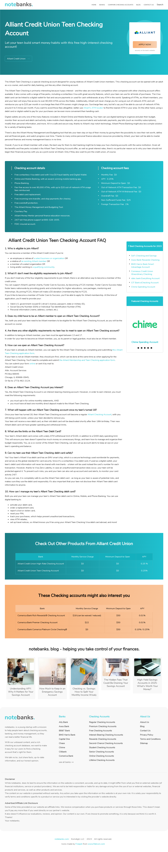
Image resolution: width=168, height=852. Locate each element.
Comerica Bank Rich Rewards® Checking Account (41, 615)
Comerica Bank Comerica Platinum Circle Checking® (42, 629)
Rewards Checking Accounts (102, 739)
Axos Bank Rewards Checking (145, 260)
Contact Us (149, 5)
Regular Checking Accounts (102, 722)
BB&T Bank (64, 730)
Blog (138, 5)
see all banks (65, 762)
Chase (62, 743)
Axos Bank (64, 726)
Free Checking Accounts (100, 730)
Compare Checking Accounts (120, 5)
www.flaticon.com (96, 844)
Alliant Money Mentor (24, 215)
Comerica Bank (66, 756)
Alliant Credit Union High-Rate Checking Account (41, 563)
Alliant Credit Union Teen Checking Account (38, 570)
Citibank (63, 751)
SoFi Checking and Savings (144, 255)
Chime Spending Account (143, 286)
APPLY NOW (145, 44)
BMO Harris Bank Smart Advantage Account (142, 266)
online (32, 363)
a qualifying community (43, 267)
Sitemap (144, 743)
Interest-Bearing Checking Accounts (106, 734)
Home (94, 5)
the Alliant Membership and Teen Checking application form (87, 360)
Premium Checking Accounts (102, 726)
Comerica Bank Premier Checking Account (37, 622)
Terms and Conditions (150, 739)
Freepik (78, 844)
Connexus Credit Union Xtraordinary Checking (142, 273)
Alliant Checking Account (99, 414)
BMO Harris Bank (67, 734)
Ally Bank (63, 722)
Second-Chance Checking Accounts (106, 743)
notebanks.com (62, 839)
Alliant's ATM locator (93, 107)
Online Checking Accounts (101, 756)
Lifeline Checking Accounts (102, 760)
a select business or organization (49, 258)
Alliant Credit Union (16, 58)
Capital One (64, 739)
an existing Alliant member (33, 261)
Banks (102, 5)
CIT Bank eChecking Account (144, 282)
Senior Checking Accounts (101, 751)
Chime (62, 747)
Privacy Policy (146, 734)
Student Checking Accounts (102, 747)
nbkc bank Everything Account (145, 278)
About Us (144, 722)
